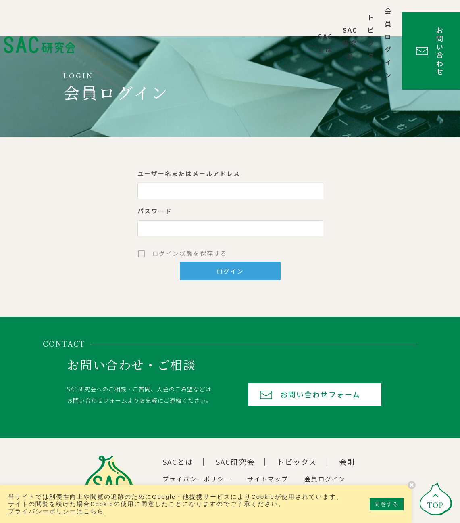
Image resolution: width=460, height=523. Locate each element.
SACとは (192, 18)
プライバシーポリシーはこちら (56, 511)
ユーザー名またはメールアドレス (188, 173)
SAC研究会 (235, 18)
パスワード (154, 211)
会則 (347, 461)
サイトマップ (267, 479)
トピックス (281, 18)
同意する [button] (387, 504)
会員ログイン (331, 18)
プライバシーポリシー (196, 479)
